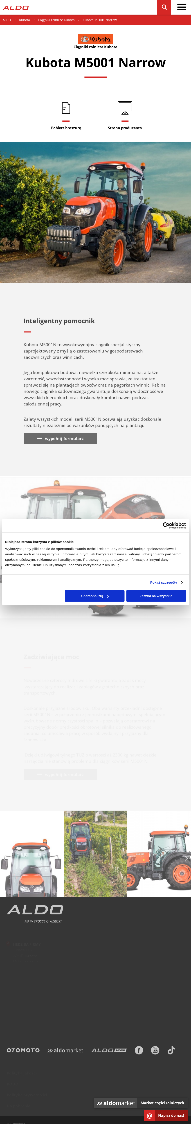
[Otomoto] (23, 1051)
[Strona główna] (16, 7)
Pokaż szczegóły (163, 582)
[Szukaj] (164, 7)
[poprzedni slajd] (4, 859)
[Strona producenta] (125, 115)
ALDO (7, 20)
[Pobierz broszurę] (66, 115)
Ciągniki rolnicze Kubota (56, 20)
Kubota (24, 20)
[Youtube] (155, 1051)
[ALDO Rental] (109, 1051)
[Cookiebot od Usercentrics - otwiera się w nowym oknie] (166, 525)
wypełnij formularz (64, 439)
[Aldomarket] (65, 1051)
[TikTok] (171, 1051)
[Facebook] (139, 1051)
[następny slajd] (186, 859)
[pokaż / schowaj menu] (182, 7)
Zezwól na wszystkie (156, 596)
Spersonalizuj (95, 596)
